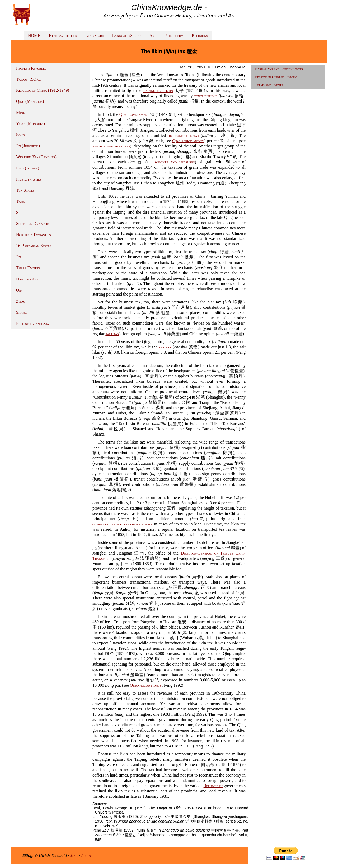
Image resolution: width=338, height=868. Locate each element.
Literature (94, 35)
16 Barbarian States (33, 245)
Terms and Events (269, 85)
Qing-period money (188, 140)
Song (20, 134)
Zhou (20, 301)
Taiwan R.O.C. (28, 79)
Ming (20, 112)
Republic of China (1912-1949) (42, 90)
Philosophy (173, 35)
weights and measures (111, 146)
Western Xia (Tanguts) (36, 157)
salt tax (112, 333)
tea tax (165, 347)
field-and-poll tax (183, 135)
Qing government (134, 114)
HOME (34, 35)
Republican (213, 785)
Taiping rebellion (158, 90)
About (86, 855)
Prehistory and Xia (32, 323)
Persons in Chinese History (276, 77)
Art (152, 35)
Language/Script (126, 35)
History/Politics (63, 35)
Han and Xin (27, 279)
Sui (19, 212)
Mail (74, 855)
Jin (18, 257)
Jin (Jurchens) (28, 146)
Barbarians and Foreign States (279, 69)
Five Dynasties (28, 179)
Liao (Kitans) (27, 168)
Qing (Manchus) (30, 101)
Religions (200, 35)
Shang (21, 312)
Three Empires (28, 268)
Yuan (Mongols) (30, 123)
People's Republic (31, 68)
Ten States (25, 190)
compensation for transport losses (122, 524)
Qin (19, 290)
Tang (20, 201)
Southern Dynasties (33, 223)
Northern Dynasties (33, 234)
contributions (205, 96)
